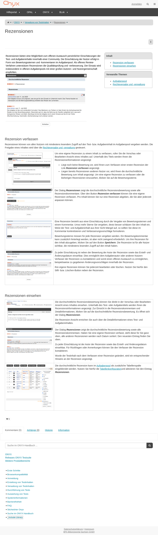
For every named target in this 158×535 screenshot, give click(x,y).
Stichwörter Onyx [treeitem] (15, 509)
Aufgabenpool (120, 81)
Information (64, 430)
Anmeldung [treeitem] (12, 478)
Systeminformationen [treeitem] (17, 498)
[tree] (79, 494)
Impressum (89, 529)
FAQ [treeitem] (9, 505)
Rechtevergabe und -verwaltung (129, 84)
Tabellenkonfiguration (110, 369)
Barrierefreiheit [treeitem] (14, 502)
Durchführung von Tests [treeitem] (18, 490)
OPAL (30, 12)
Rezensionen (59, 22)
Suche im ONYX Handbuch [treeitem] (20, 513)
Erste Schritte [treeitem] (13, 470)
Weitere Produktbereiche (17, 461)
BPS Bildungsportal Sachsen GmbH (78, 532)
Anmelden (137, 4)
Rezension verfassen (123, 62)
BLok (62, 12)
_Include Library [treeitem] (15, 517)
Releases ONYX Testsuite (18, 457)
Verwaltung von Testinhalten (37, 22)
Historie (49, 430)
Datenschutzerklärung (73, 529)
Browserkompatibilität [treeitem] (17, 474)
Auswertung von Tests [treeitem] (17, 494)
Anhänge (33, 430)
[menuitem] (14, 12)
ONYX (46, 12)
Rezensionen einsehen (124, 66)
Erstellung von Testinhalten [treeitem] (20, 482)
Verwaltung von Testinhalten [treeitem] (20, 486)
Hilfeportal (11, 12)
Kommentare (13, 430)
